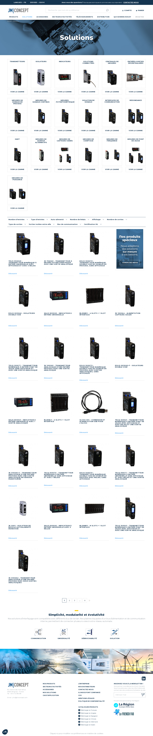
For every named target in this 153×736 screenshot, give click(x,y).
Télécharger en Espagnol (89, 716)
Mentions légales (86, 698)
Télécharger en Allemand (89, 722)
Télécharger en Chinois (88, 719)
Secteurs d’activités (52, 687)
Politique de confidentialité (91, 701)
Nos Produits (49, 684)
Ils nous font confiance (89, 692)
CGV (80, 695)
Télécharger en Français (89, 710)
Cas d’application (51, 695)
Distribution (103, 17)
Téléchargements (84, 17)
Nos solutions (49, 692)
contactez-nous (131, 2)
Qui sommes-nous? (122, 17)
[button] (5, 732)
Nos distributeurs (86, 687)
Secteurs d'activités (62, 17)
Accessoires (42, 17)
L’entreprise (83, 684)
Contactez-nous (85, 689)
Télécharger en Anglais (88, 713)
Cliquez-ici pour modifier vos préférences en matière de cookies (76, 733)
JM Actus (139, 17)
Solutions (27, 17)
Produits (13, 17)
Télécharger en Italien (88, 725)
